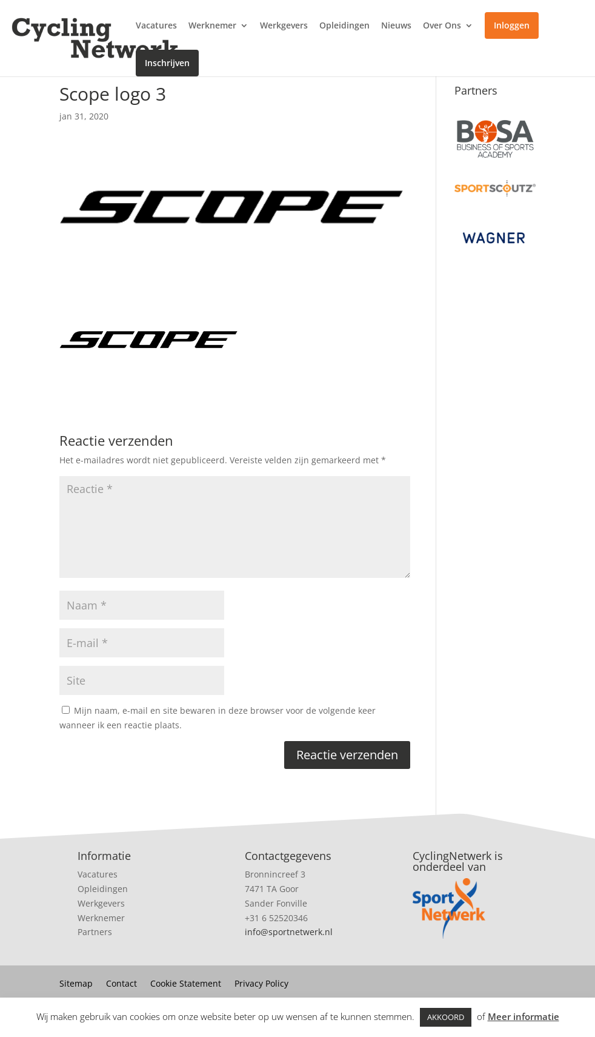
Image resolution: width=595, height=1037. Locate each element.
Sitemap (76, 984)
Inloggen (512, 25)
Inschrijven (167, 63)
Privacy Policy (261, 984)
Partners (95, 932)
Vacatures (156, 26)
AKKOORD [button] (445, 1017)
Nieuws (396, 26)
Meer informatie (523, 1016)
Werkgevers (284, 26)
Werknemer (212, 26)
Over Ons (442, 26)
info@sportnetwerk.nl (289, 932)
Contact (121, 984)
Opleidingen (344, 26)
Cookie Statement (185, 984)
